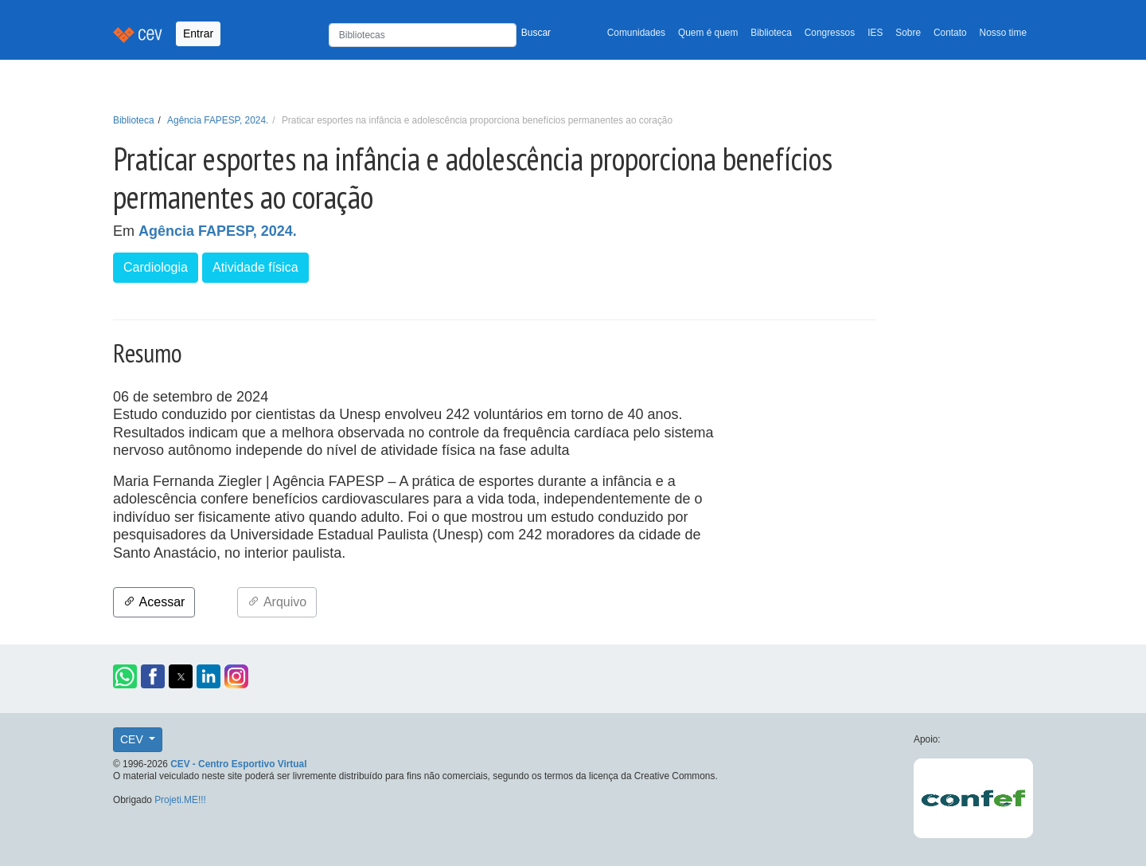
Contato (950, 32)
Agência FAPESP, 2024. (217, 120)
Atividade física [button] (255, 267)
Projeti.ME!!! (180, 799)
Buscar (536, 32)
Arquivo (277, 602)
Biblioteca (771, 32)
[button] (125, 676)
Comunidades (636, 32)
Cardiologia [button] (155, 267)
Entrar (198, 33)
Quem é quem (708, 32)
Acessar (154, 602)
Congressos (830, 32)
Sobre (908, 32)
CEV (133, 739)
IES (875, 32)
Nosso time (1003, 32)
